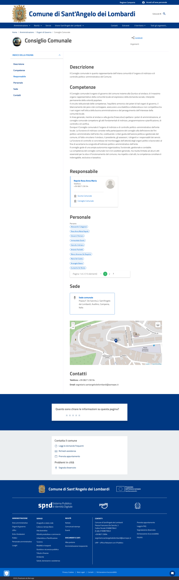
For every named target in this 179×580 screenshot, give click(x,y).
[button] (154, 2)
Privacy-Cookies (68, 572)
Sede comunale (86, 297)
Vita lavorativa (42, 530)
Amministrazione (27, 32)
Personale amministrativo (22, 541)
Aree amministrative (20, 522)
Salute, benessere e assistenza (48, 560)
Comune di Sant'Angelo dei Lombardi (82, 13)
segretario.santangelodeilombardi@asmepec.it (113, 538)
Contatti (99, 518)
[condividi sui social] (137, 38)
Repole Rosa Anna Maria (85, 180)
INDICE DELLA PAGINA (23, 55)
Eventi (67, 530)
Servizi (40, 518)
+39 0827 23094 (101, 534)
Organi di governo (19, 526)
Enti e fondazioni (18, 534)
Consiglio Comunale (62, 32)
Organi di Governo (44, 32)
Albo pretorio (70, 542)
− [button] (73, 327)
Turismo (40, 541)
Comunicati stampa (72, 526)
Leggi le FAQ (141, 526)
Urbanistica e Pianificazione (47, 538)
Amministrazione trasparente (76, 546)
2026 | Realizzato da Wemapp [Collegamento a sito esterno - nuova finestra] (23, 578)
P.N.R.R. (140, 537)
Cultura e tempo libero (45, 526)
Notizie (68, 522)
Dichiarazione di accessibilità (148, 533)
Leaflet (148, 364)
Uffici (14, 530)
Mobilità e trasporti (44, 545)
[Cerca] (164, 13)
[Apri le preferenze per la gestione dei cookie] (7, 573)
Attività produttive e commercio (49, 534)
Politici (14, 537)
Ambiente (40, 556)
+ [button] (73, 324)
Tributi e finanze (43, 553)
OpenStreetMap (157, 364)
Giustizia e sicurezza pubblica (48, 549)
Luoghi (14, 545)
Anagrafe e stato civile (45, 523)
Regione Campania (127, 2)
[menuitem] (114, 25)
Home (14, 32)
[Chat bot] (172, 573)
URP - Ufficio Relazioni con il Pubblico (109, 542)
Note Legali (81, 572)
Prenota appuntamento (146, 522)
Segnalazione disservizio (146, 530)
